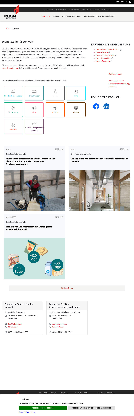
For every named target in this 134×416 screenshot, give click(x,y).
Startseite (48, 31)
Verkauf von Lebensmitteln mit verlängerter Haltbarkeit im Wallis (29, 250)
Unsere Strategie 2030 (106, 77)
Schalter (106, 31)
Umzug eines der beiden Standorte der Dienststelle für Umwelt (99, 182)
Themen (96, 31)
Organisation (61, 31)
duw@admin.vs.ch (15, 345)
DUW (8, 50)
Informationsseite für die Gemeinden (99, 38)
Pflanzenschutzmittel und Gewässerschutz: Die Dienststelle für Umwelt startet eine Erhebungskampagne (30, 183)
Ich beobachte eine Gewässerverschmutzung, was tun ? (119, 105)
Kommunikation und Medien (80, 31)
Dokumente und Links (72, 38)
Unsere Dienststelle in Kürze (109, 71)
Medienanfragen (115, 96)
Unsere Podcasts (104, 83)
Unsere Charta (103, 74)
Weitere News (67, 310)
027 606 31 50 (13, 348)
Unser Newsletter (104, 80)
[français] (126, 2)
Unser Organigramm (10, 90)
